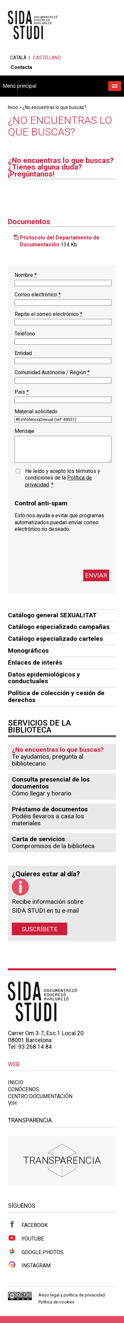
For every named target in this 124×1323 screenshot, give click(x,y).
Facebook (28, 1224)
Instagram (29, 1265)
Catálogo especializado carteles (55, 638)
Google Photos (35, 1251)
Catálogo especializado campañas (58, 627)
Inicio (13, 107)
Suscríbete (39, 929)
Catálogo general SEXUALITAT (52, 615)
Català (18, 57)
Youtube (26, 1238)
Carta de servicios (38, 839)
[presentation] (65, 551)
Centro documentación (40, 1096)
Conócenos (23, 1089)
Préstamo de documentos (50, 809)
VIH (12, 1103)
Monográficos (28, 650)
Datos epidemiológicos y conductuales (44, 678)
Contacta (21, 67)
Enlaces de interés (35, 662)
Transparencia (62, 1160)
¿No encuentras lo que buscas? (54, 107)
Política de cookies (56, 1301)
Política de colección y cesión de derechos (56, 696)
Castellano (47, 57)
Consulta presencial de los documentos (51, 783)
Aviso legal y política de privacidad (71, 1295)
